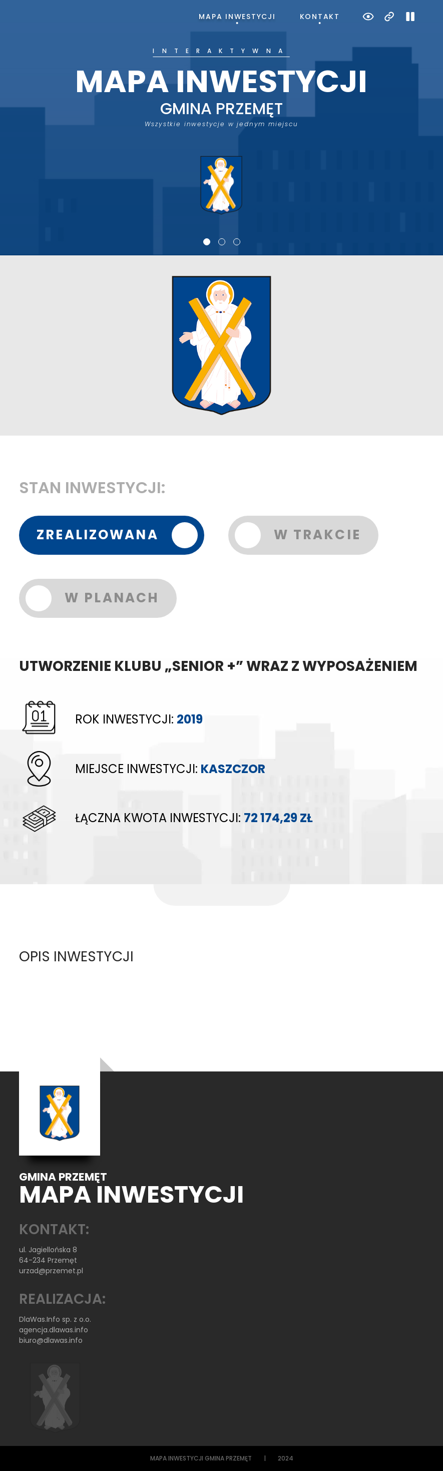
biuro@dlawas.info (51, 1340)
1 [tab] (206, 241)
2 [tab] (221, 241)
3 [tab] (236, 241)
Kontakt (320, 17)
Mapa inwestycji (237, 17)
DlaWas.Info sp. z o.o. (55, 1319)
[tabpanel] (221, 131)
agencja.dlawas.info (53, 1330)
